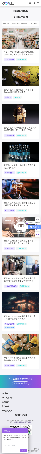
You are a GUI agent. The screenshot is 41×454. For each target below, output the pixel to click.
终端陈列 (8, 97)
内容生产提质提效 (11, 286)
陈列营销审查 (9, 173)
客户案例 (5, 406)
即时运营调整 (9, 210)
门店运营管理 (9, 59)
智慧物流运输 (9, 365)
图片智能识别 (9, 135)
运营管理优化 (9, 248)
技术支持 (35, 451)
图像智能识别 (9, 327)
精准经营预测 (21, 210)
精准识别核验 (21, 365)
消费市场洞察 (21, 59)
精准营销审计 (21, 135)
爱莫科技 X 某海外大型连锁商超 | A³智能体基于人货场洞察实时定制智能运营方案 (19, 54)
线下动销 (17, 97)
